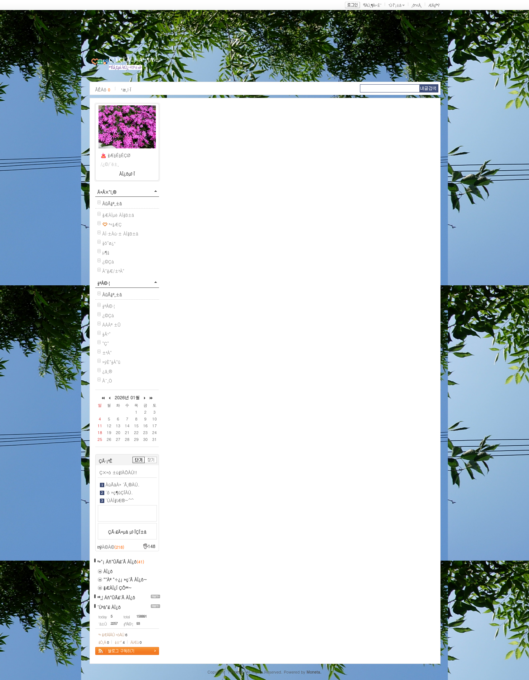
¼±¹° (119, 642)
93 (138, 623)
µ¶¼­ (106, 252)
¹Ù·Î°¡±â (394, 5)
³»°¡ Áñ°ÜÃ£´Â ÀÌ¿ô (117, 561)
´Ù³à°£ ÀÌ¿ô (109, 607)
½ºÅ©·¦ (103, 283)
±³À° (107, 352)
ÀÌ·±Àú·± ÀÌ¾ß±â (120, 233)
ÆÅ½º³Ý (434, 5)
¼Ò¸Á (103, 642)
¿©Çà (108, 261)
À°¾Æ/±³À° (113, 271)
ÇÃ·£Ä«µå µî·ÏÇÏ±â (127, 532)
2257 (114, 623)
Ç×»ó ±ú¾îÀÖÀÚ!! (118, 472)
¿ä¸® (107, 371)
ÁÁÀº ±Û (111, 325)
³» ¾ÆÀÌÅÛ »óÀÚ (112, 634)
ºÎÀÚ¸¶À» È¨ (372, 5)
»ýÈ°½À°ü (111, 362)
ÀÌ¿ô (108, 571)
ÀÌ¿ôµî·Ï (127, 174)
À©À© (113, 547)
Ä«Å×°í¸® (106, 192)
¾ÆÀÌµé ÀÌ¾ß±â (118, 215)
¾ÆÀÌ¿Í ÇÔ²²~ (118, 588)
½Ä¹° (106, 334)
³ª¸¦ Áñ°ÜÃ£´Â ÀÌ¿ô (116, 597)
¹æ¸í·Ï (126, 89)
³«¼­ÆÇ (115, 224)
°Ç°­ (105, 343)
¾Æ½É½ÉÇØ (119, 155)
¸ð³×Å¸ (417, 5)
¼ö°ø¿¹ (109, 243)
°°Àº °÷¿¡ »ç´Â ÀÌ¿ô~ (125, 579)
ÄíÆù (135, 642)
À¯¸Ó (107, 380)
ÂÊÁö (102, 89)
